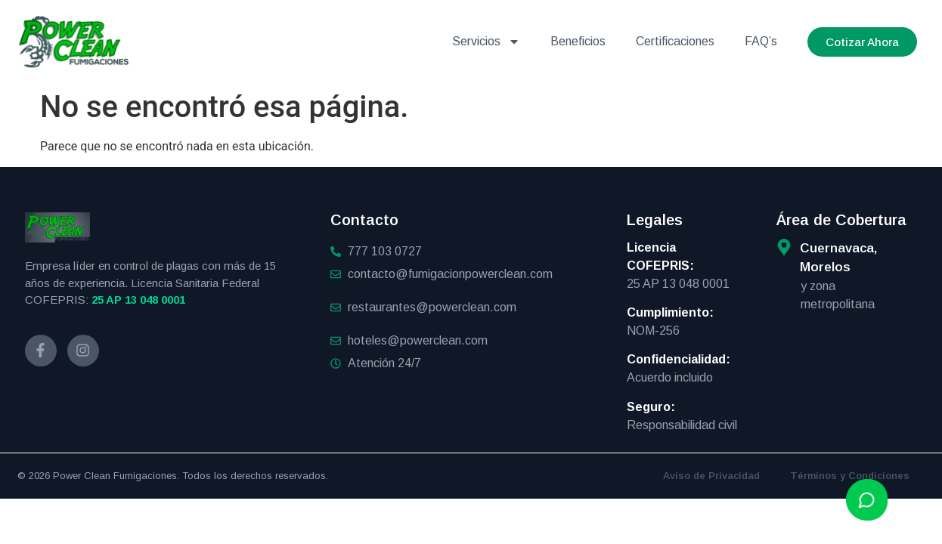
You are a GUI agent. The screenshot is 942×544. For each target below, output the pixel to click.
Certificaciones (675, 41)
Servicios (486, 41)
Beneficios (578, 41)
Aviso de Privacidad (711, 475)
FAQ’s (761, 41)
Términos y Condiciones (849, 475)
